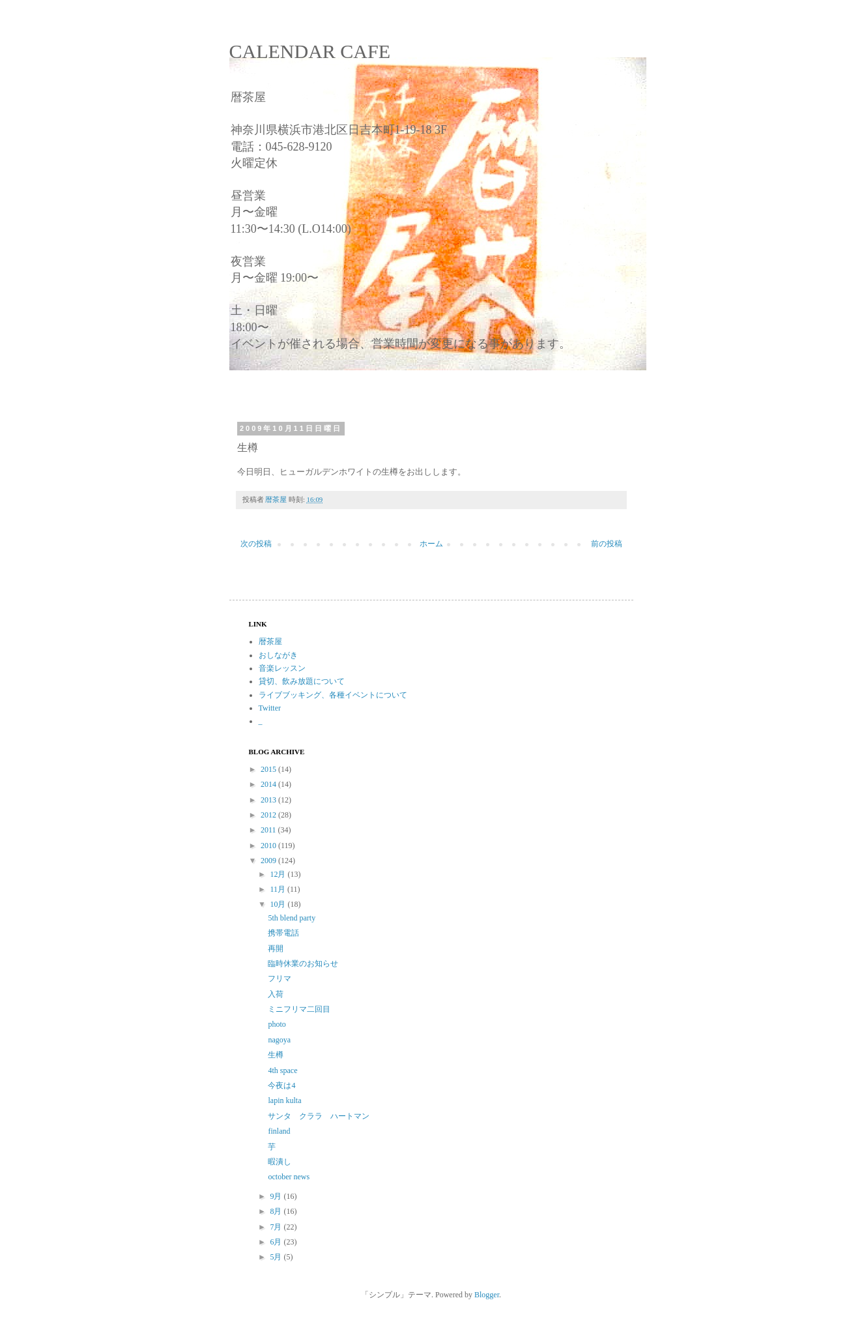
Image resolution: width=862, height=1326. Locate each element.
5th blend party (291, 917)
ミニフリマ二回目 (299, 1009)
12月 (278, 874)
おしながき (278, 655)
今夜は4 (281, 1085)
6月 (276, 1241)
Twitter (270, 708)
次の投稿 (256, 543)
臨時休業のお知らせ (303, 963)
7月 (276, 1226)
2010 (269, 845)
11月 (278, 889)
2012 (269, 814)
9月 (276, 1196)
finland (279, 1131)
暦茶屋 (270, 641)
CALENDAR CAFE (310, 51)
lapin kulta (284, 1100)
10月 (278, 904)
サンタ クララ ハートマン (318, 1116)
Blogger (486, 1294)
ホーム (431, 543)
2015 (269, 769)
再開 (275, 948)
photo (276, 1024)
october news (288, 1176)
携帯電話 (283, 932)
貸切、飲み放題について (302, 681)
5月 (276, 1256)
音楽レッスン (282, 668)
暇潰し (279, 1161)
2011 (269, 829)
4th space (282, 1070)
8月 (276, 1211)
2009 (269, 860)
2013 (269, 799)
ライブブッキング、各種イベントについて (333, 695)
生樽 (275, 1054)
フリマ (279, 978)
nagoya (279, 1039)
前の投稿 (606, 543)
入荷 (275, 994)
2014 (269, 784)
